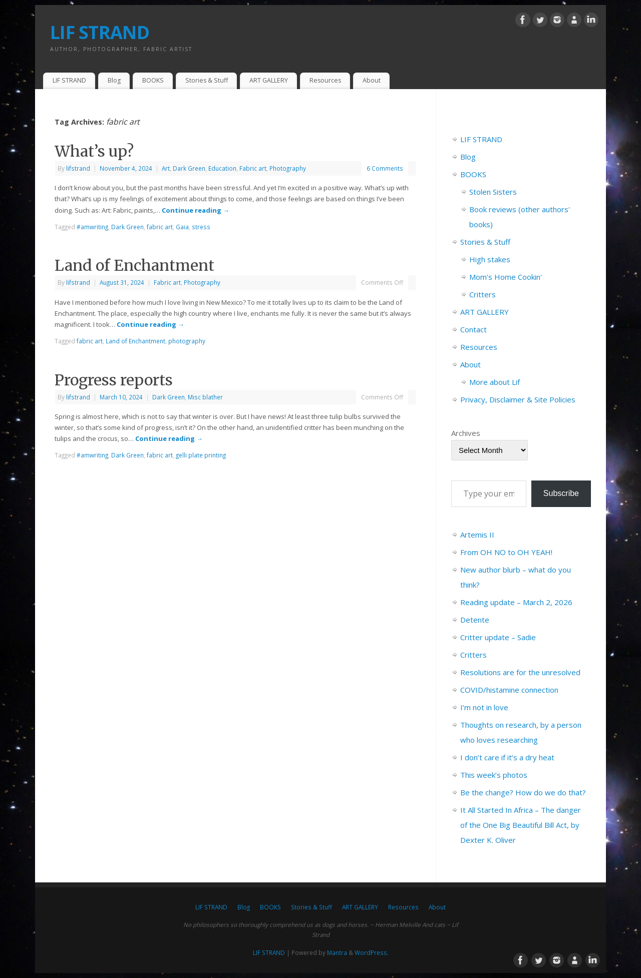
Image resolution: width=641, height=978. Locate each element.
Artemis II (477, 535)
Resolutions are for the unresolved (520, 672)
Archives (465, 433)
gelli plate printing (201, 455)
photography (186, 341)
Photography (287, 168)
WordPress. (372, 952)
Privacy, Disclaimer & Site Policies (517, 399)
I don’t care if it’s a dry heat (507, 757)
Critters (482, 294)
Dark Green (189, 168)
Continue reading (195, 210)
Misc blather (205, 397)
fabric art (160, 227)
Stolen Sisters (493, 192)
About (372, 80)
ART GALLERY (268, 80)
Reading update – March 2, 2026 (516, 602)
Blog (114, 80)
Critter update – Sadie (498, 637)
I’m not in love (484, 707)
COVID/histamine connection (509, 690)
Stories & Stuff (206, 80)
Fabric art (252, 168)
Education (222, 168)
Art (166, 168)
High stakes (489, 259)
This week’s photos (493, 775)
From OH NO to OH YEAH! (506, 552)
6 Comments (385, 168)
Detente (474, 620)
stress (201, 227)
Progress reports (114, 379)
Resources (325, 80)
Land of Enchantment (134, 265)
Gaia (182, 227)
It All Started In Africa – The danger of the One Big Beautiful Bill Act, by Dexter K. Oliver (520, 825)
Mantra (337, 952)
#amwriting (92, 227)
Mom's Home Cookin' (505, 277)
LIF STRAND (99, 32)
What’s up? (94, 151)
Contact (473, 329)
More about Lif (494, 382)
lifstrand (78, 168)
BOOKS (153, 80)
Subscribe (561, 493)
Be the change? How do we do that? (523, 792)
